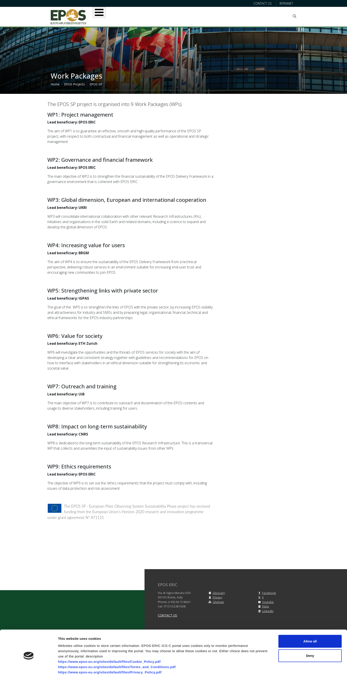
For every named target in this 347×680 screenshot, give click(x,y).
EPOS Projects (74, 84)
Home (55, 84)
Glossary (216, 593)
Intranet (286, 3)
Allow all (310, 626)
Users (142, 16)
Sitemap (215, 602)
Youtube (265, 602)
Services (166, 16)
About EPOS (115, 16)
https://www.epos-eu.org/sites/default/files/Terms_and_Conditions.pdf (117, 651)
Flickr (263, 606)
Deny (310, 640)
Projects (193, 16)
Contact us (262, 3)
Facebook (266, 593)
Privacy (214, 597)
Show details (232, 671)
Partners (220, 16)
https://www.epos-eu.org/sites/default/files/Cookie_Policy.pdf (109, 646)
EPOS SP (96, 84)
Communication (253, 16)
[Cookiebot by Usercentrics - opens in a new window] (28, 671)
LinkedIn (265, 611)
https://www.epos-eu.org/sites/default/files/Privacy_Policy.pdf (110, 657)
